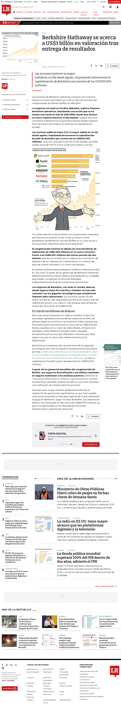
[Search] (103, 7)
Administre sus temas (12, 117)
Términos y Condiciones (89, 685)
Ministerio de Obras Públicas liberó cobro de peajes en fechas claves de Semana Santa (83, 493)
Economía (63, 677)
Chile (7, 534)
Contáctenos (85, 680)
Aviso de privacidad (87, 682)
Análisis (62, 669)
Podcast (30, 700)
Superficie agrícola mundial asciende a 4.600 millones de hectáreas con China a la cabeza (16, 507)
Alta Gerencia (48, 669)
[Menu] (14, 12)
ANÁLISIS (76, 12)
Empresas (30, 683)
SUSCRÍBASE (114, 2)
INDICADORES (108, 12)
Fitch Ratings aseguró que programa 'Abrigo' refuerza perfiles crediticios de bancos (69, 643)
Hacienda (62, 616)
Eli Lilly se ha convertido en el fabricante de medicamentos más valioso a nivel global (113, 372)
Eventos (62, 683)
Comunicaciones (11, 569)
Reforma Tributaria (55, 18)
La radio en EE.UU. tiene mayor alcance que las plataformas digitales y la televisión (82, 525)
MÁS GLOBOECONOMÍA (104, 586)
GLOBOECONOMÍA (53, 12)
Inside (61, 691)
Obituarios (47, 694)
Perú (7, 518)
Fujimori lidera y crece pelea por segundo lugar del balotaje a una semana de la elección (16, 524)
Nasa (38, 18)
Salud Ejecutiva (65, 700)
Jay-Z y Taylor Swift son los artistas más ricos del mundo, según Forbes (108, 622)
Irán (93, 18)
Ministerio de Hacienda (106, 18)
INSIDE (116, 12)
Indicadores (31, 691)
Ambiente (102, 635)
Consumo (30, 677)
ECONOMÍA (28, 12)
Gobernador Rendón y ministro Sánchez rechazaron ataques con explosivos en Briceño (28, 643)
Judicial (21, 635)
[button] (35, 435)
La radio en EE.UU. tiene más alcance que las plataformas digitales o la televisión (16, 574)
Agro (7, 500)
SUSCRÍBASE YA (91, 444)
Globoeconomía (65, 686)
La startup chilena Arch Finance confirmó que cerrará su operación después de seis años (16, 540)
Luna (44, 18)
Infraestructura (48, 691)
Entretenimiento (105, 616)
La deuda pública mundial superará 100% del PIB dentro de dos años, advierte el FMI (83, 557)
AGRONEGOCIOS (66, 12)
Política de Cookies (87, 694)
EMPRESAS (37, 12)
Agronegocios (32, 669)
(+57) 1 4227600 (8, 680)
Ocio (61, 694)
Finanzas (62, 635)
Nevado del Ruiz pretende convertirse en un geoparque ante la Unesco (108, 643)
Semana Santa (71, 18)
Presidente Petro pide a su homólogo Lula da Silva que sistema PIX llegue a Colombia (68, 624)
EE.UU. (7, 550)
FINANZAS (20, 12)
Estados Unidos (84, 18)
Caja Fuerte (47, 672)
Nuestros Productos (87, 677)
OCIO (44, 12)
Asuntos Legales (33, 672)
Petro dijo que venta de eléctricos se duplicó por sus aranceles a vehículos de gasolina (16, 489)
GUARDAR (112, 66)
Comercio (9, 484)
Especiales (47, 683)
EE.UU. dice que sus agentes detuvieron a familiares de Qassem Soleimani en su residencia (15, 557)
